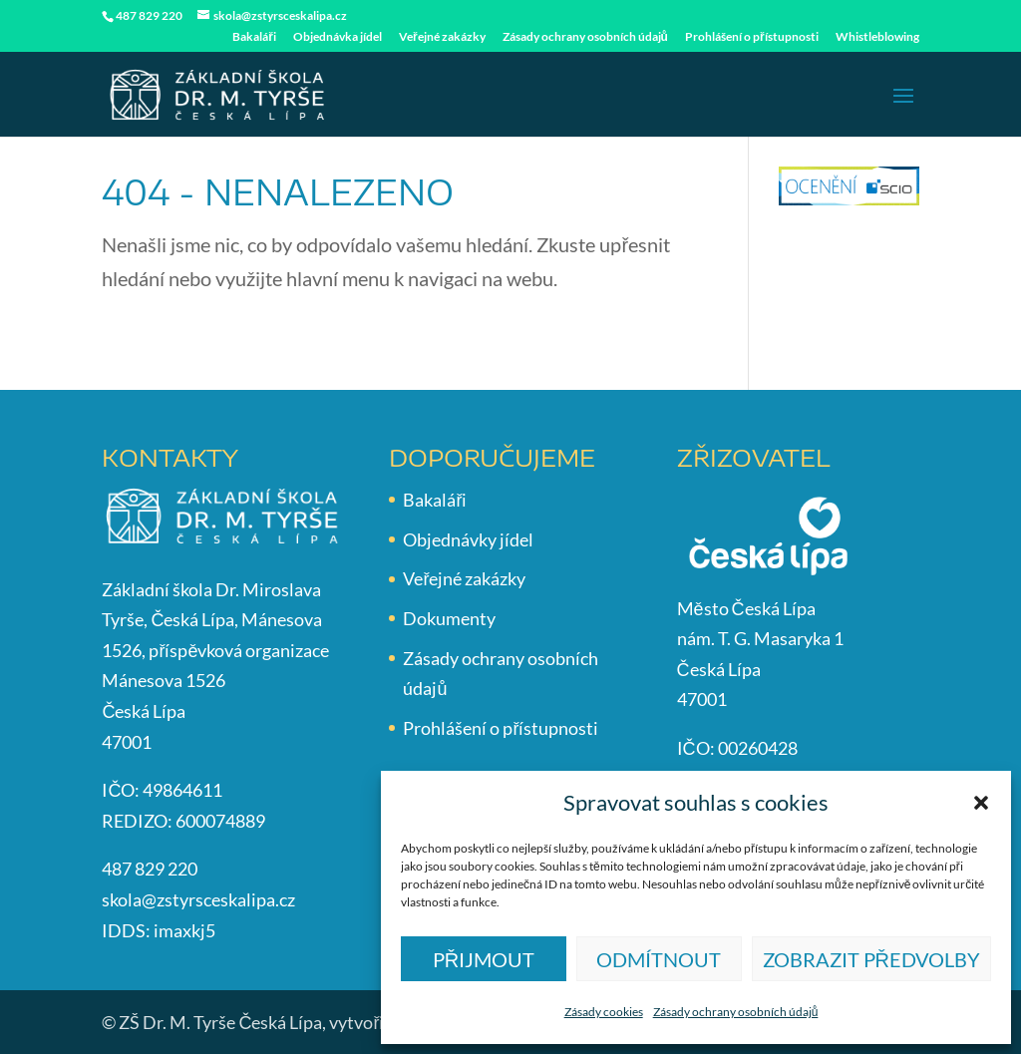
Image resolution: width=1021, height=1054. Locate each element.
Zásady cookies (603, 1011)
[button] (981, 803)
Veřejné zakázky (442, 37)
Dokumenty (449, 618)
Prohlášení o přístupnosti (752, 37)
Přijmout (483, 959)
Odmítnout (658, 959)
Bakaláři (254, 37)
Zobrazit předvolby (871, 959)
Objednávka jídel (337, 37)
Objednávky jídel (468, 539)
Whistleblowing (877, 37)
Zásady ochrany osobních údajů (736, 1011)
